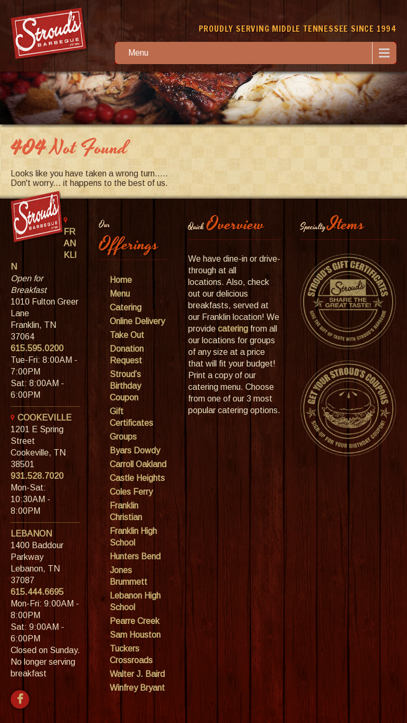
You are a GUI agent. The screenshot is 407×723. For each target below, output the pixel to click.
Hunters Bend (135, 556)
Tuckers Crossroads (131, 654)
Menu (138, 52)
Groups (123, 436)
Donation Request (127, 354)
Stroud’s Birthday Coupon (125, 386)
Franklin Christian (126, 511)
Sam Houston (135, 634)
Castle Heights (137, 478)
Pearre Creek (135, 621)
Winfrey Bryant (137, 687)
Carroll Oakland (138, 464)
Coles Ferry (131, 491)
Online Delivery (137, 321)
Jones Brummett (128, 576)
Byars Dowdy (135, 450)
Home (121, 279)
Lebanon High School (135, 601)
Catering (125, 307)
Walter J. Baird (137, 674)
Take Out (127, 335)
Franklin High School (133, 536)
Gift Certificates (131, 417)
